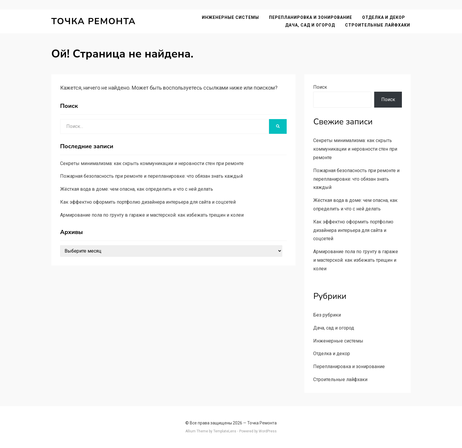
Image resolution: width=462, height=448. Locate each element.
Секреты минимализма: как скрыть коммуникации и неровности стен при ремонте (152, 163)
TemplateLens (224, 431)
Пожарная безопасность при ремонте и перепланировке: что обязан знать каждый (151, 176)
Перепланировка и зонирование (311, 17)
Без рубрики (327, 315)
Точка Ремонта (93, 21)
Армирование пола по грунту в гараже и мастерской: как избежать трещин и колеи (152, 215)
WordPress (268, 431)
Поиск (320, 87)
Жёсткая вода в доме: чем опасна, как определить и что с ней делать (136, 189)
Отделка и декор (384, 17)
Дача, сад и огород (311, 25)
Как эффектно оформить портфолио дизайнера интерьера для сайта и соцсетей (148, 202)
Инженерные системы (231, 17)
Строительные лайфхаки (378, 25)
